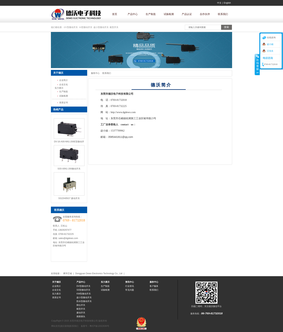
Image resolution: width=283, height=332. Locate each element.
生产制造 (151, 14)
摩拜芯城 (67, 273)
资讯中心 (129, 282)
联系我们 (223, 14)
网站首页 (55, 326)
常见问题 (129, 290)
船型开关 (114, 27)
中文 (219, 3)
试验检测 (169, 14)
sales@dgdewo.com (68, 238)
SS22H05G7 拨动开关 (69, 198)
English (227, 3)
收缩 (257, 64)
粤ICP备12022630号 (99, 326)
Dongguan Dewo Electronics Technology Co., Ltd (98, 273)
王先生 (270, 51)
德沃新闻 (64, 326)
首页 (114, 14)
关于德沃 (56, 282)
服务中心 (95, 73)
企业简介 (63, 80)
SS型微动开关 (85, 27)
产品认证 (187, 14)
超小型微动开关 (101, 27)
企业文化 (63, 84)
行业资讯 (129, 286)
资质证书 (63, 102)
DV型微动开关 (71, 27)
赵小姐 (270, 44)
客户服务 (154, 286)
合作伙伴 (205, 14)
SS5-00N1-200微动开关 (69, 168)
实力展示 (105, 282)
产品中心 (133, 14)
